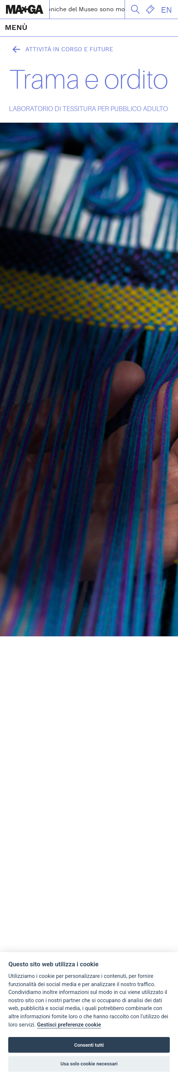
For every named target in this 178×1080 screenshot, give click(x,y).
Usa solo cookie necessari (89, 1064)
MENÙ (16, 27)
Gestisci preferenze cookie (69, 1025)
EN (166, 10)
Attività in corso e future (61, 49)
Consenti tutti (89, 1045)
